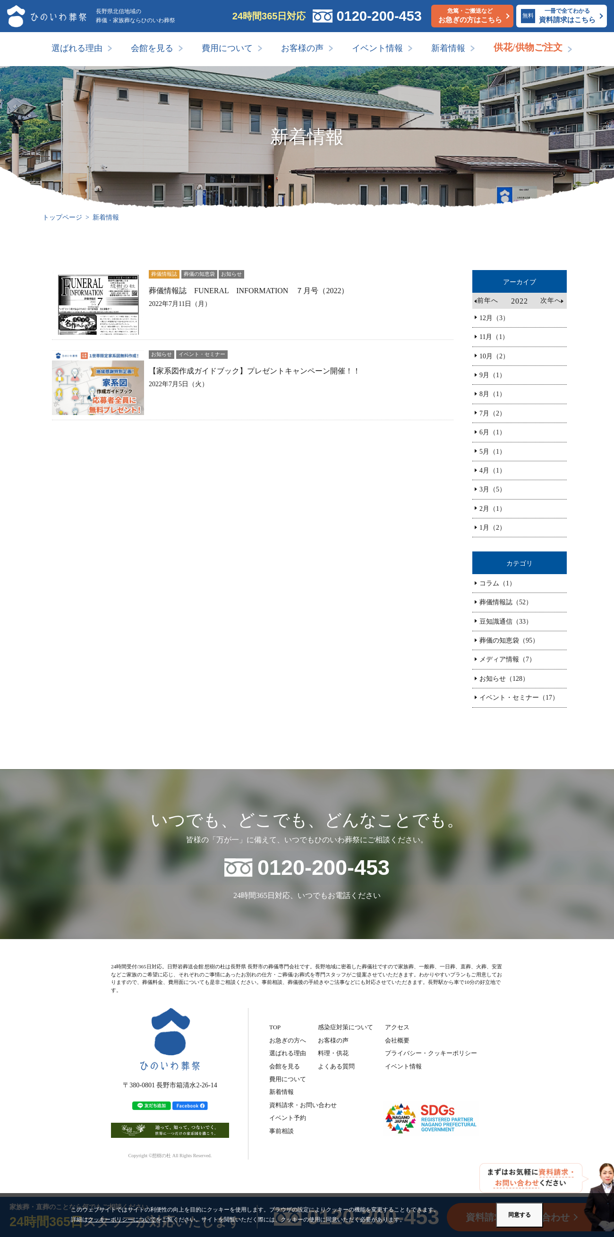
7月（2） (492, 413)
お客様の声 (302, 48)
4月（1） (492, 470)
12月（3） (494, 318)
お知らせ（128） (504, 678)
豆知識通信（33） (505, 621)
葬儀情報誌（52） (505, 602)
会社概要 (397, 1040)
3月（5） (492, 489)
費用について (227, 48)
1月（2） (492, 527)
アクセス (397, 1027)
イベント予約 (287, 1117)
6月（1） (492, 432)
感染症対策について (345, 1027)
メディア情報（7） (507, 659)
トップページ (62, 217)
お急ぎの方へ (287, 1040)
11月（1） (494, 336)
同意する (519, 1215)
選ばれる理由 (76, 48)
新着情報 (448, 48)
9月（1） (492, 375)
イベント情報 (377, 48)
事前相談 (281, 1131)
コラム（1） (497, 583)
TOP (275, 1027)
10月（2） (494, 356)
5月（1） (492, 451)
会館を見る (152, 48)
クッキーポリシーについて (122, 1219)
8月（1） (492, 394)
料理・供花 (333, 1053)
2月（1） (492, 508)
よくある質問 (336, 1066)
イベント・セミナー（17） (519, 697)
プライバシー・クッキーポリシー (431, 1053)
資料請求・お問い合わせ (303, 1105)
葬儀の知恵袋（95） (509, 640)
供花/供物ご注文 (528, 47)
